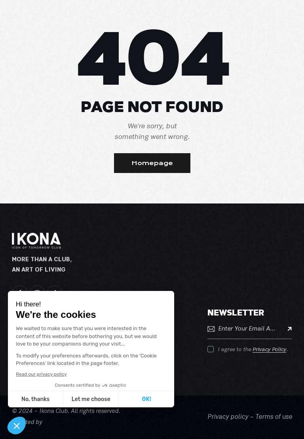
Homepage (152, 163)
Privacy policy (227, 417)
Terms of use (273, 417)
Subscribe (286, 329)
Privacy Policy (269, 349)
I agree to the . (253, 350)
